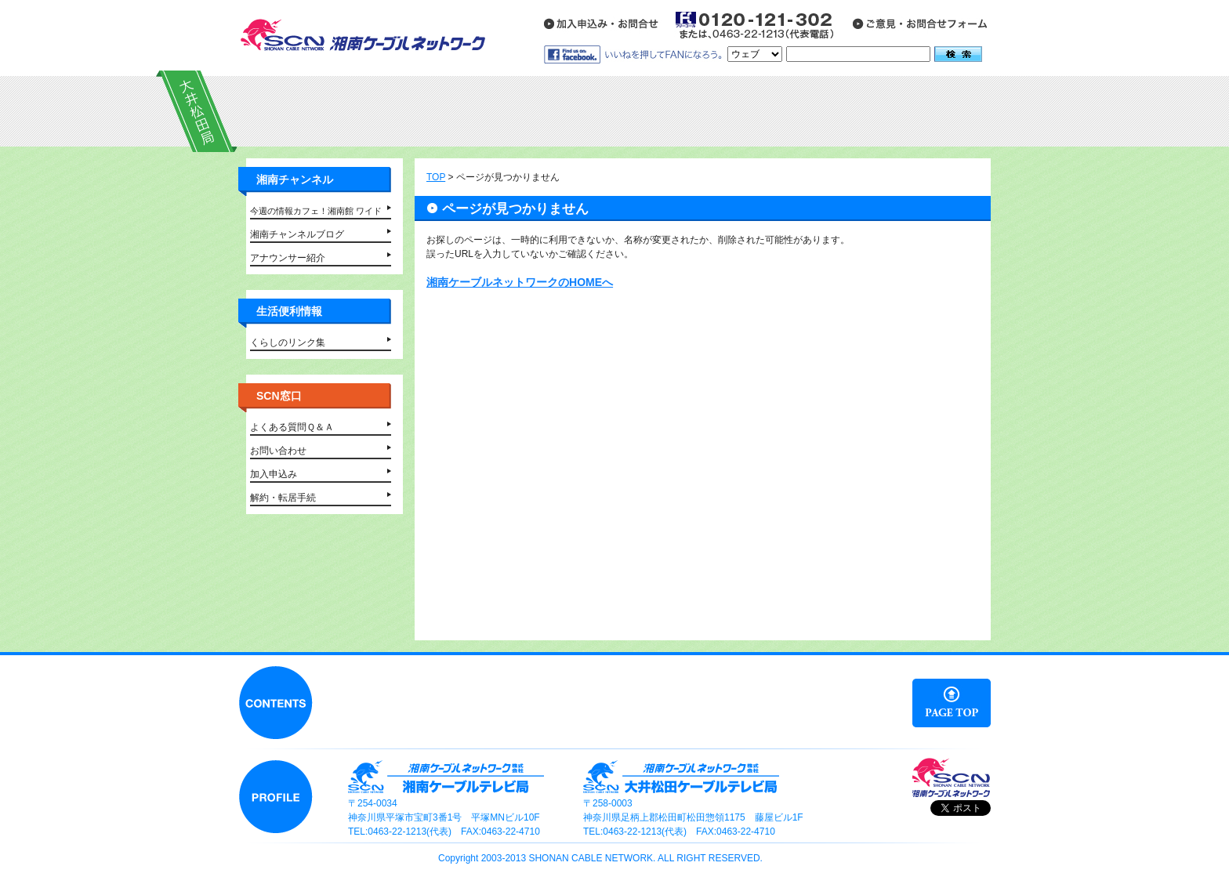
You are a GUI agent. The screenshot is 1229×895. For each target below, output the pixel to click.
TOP (435, 177)
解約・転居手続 (283, 497)
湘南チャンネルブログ (297, 234)
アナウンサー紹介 (287, 257)
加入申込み (273, 474)
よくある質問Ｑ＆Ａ (292, 427)
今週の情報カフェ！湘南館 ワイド (316, 211)
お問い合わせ (278, 450)
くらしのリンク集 (287, 342)
